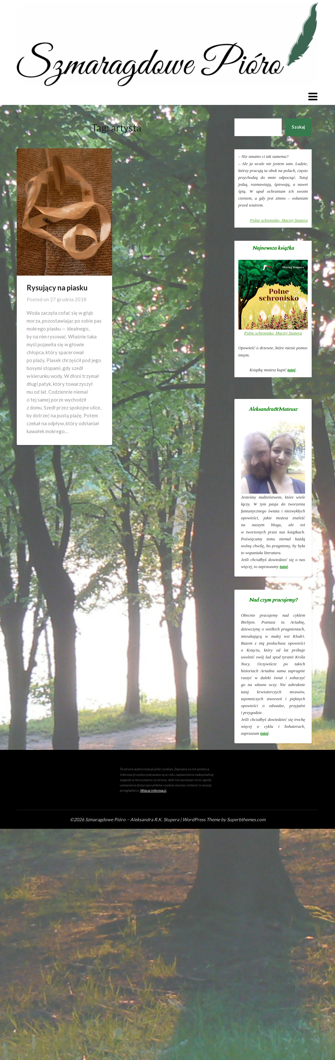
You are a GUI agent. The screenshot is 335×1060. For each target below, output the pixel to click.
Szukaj (298, 127)
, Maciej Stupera (279, 220)
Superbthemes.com (246, 819)
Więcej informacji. (153, 790)
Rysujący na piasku (57, 287)
